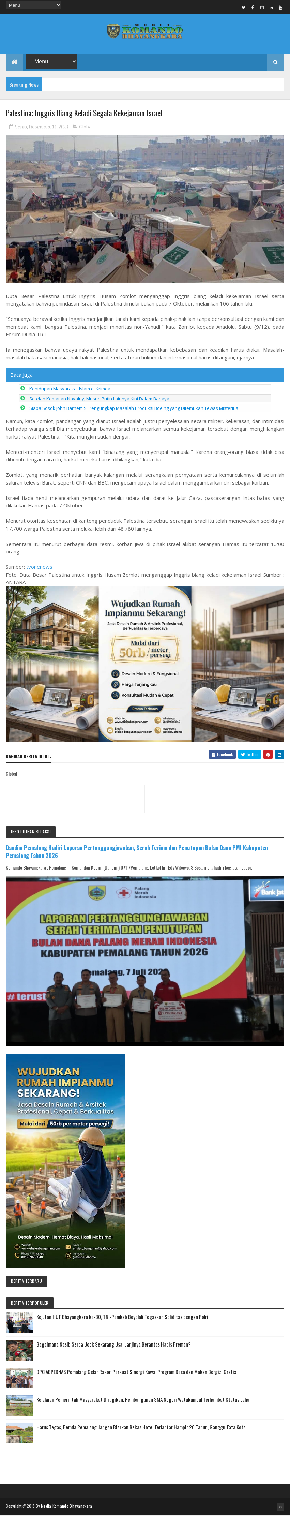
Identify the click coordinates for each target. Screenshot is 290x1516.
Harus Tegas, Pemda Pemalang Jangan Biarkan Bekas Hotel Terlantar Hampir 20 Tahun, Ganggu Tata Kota (141, 1427)
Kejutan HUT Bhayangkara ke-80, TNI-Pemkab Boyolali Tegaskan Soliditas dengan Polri (122, 1317)
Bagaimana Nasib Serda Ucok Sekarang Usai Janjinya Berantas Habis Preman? (113, 1345)
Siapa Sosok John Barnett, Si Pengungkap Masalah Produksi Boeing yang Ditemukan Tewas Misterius (133, 408)
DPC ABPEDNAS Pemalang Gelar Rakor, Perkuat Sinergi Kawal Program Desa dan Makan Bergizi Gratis (136, 1372)
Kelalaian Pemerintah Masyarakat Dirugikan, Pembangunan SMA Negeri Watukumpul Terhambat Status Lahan (144, 1400)
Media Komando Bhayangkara (66, 1507)
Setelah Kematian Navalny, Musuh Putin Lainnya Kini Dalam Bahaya (99, 399)
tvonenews (39, 567)
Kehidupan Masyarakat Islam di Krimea (69, 389)
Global (86, 127)
